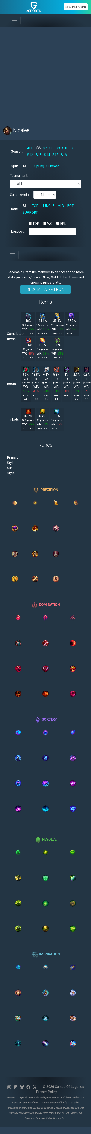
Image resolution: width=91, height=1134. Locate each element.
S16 (64, 155)
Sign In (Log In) (75, 7)
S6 (38, 148)
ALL (30, 148)
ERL (63, 224)
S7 (45, 148)
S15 (55, 155)
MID (61, 206)
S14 (47, 155)
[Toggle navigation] (15, 20)
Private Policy (46, 1092)
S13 (39, 155)
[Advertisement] (43, 74)
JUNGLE (48, 206)
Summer (52, 166)
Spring (39, 166)
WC (49, 224)
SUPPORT (30, 212)
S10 (65, 148)
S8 (51, 148)
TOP (35, 206)
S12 (30, 155)
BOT (70, 206)
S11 (74, 148)
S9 (58, 148)
